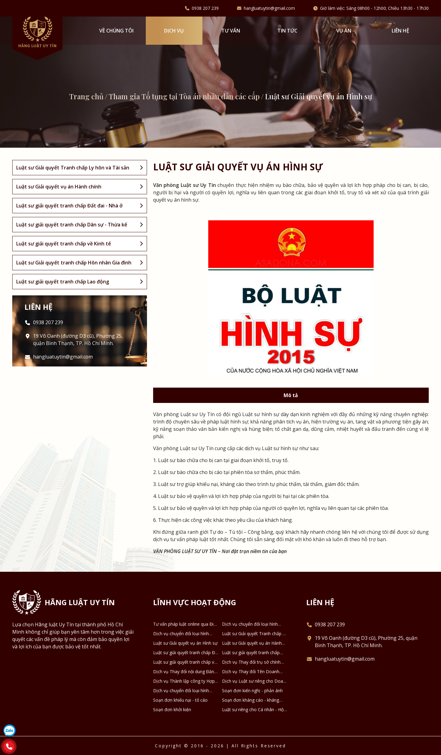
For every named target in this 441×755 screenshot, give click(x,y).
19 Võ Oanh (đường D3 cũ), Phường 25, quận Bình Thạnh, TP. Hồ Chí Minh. (78, 339)
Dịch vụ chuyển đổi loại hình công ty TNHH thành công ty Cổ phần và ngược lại (184, 634)
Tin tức (287, 30)
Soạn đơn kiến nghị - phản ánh (252, 690)
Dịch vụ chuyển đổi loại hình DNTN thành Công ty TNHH (181, 691)
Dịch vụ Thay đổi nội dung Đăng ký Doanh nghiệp (185, 672)
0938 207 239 (205, 8)
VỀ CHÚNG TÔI (116, 30)
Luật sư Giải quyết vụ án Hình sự (185, 643)
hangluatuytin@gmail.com (269, 8)
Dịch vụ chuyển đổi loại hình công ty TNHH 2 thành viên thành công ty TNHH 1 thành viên (250, 624)
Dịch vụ (174, 30)
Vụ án (343, 30)
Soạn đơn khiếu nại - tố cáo (180, 700)
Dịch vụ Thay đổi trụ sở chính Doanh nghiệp (251, 662)
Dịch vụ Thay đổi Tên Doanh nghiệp (250, 672)
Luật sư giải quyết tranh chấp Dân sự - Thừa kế (251, 653)
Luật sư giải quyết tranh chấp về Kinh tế (185, 662)
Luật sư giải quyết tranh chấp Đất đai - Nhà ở (186, 653)
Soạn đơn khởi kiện (172, 709)
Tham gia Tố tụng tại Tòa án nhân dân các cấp (184, 96)
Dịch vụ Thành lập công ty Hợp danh (184, 681)
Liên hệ (400, 30)
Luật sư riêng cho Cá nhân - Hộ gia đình (253, 710)
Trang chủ (86, 96)
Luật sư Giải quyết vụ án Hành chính (252, 643)
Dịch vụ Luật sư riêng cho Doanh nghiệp (255, 681)
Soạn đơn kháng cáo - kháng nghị (250, 700)
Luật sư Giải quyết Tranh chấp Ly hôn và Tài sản (254, 634)
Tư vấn (230, 30)
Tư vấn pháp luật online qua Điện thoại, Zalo (185, 624)
